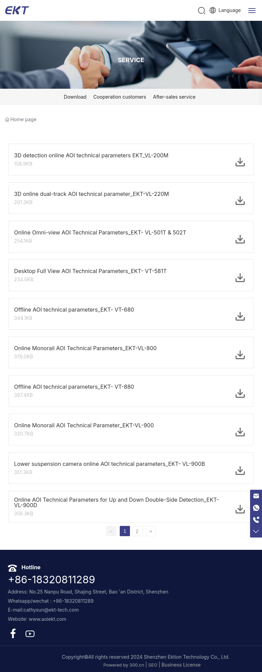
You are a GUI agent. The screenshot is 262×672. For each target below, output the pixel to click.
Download (75, 97)
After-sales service (174, 97)
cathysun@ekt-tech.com (51, 610)
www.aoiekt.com (47, 619)
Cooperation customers (119, 97)
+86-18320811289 (51, 579)
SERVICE (131, 59)
